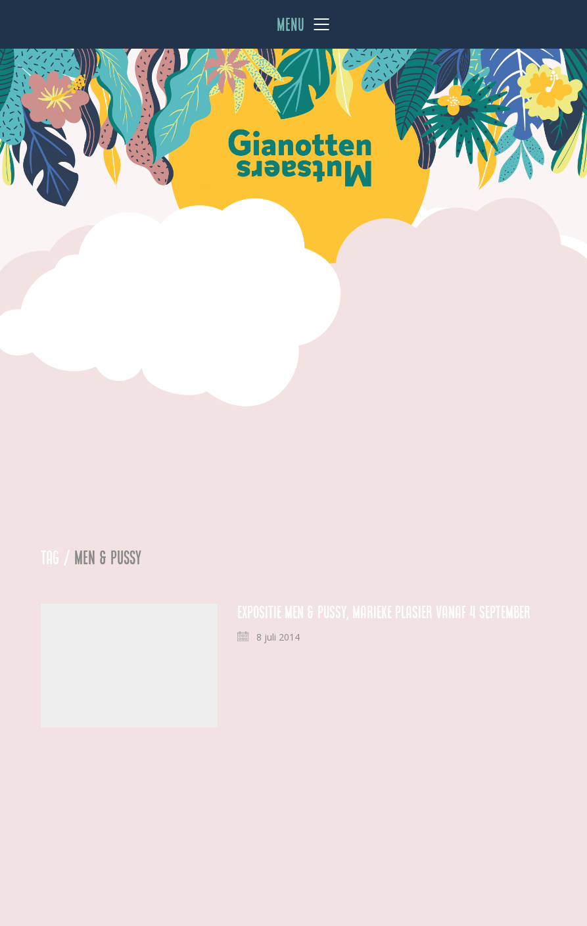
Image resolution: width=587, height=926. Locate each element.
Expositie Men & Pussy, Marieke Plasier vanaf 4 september (383, 612)
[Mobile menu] (304, 24)
